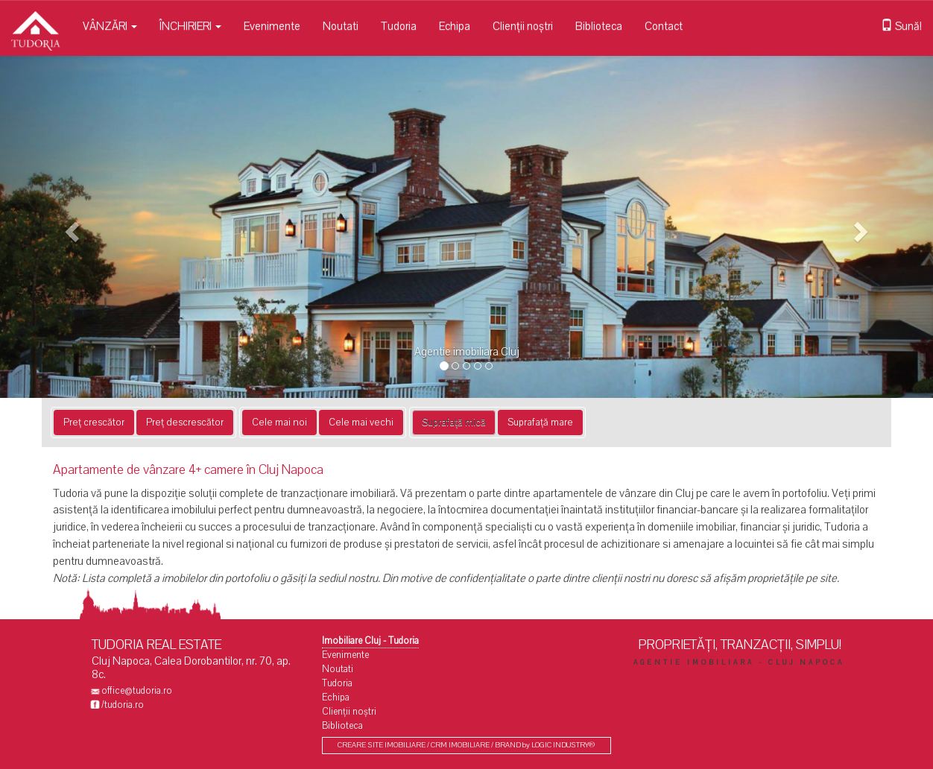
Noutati (340, 26)
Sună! (901, 26)
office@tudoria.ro (136, 690)
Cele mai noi (279, 422)
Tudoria (399, 26)
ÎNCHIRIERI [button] (190, 26)
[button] (70, 227)
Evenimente (272, 26)
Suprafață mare (540, 422)
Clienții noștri (523, 26)
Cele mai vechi (361, 422)
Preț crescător (93, 422)
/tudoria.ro (122, 705)
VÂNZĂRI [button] (110, 26)
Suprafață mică (454, 422)
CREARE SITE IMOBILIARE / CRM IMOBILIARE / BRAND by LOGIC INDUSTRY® (466, 745)
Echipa (454, 26)
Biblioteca (598, 26)
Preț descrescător (185, 422)
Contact (664, 26)
